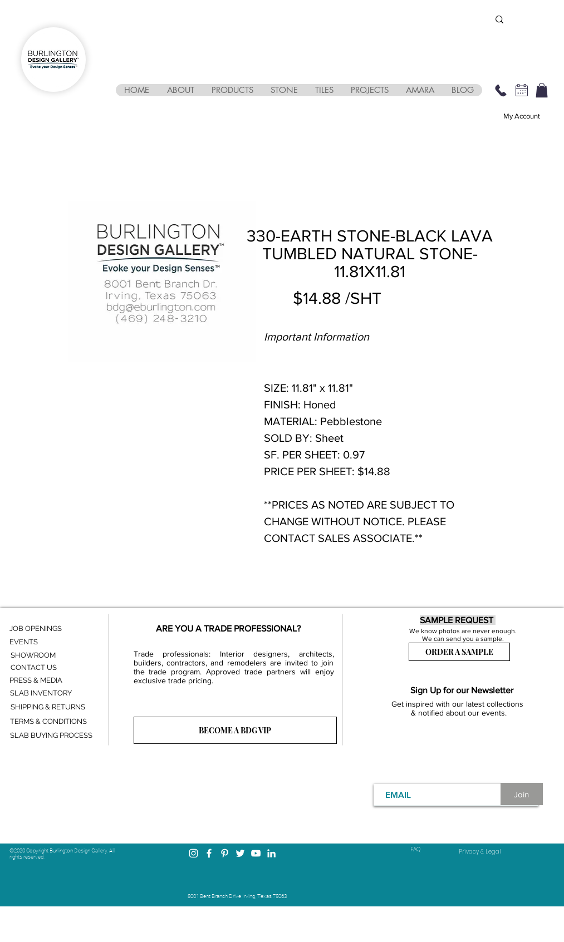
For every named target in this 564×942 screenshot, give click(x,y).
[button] (180, 90)
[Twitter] (240, 853)
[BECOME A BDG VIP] (235, 730)
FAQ (415, 849)
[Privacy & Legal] (480, 852)
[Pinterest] (224, 853)
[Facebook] (209, 853)
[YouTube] (256, 853)
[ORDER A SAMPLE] (459, 652)
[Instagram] (193, 853)
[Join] (522, 794)
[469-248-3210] (501, 90)
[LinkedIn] (271, 853)
